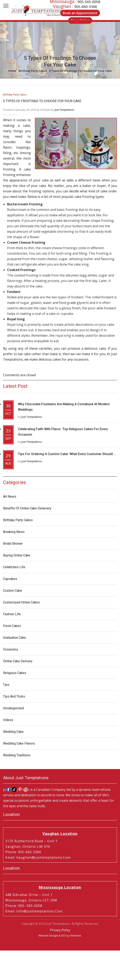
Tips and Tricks (14, 696)
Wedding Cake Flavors (19, 743)
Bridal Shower (13, 543)
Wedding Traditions (16, 755)
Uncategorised (13, 708)
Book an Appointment (80, 13)
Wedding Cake (13, 732)
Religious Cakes (14, 673)
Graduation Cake (14, 638)
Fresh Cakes (12, 626)
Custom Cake (12, 591)
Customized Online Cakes (21, 602)
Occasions (10, 649)
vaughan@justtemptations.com (43, 857)
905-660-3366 (85, 6)
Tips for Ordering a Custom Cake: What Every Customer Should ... (67, 454)
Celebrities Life (14, 567)
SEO (63, 935)
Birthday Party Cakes (32, 71)
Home (12, 71)
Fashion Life (12, 614)
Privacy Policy (60, 930)
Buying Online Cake (16, 555)
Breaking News (14, 532)
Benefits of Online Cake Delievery (27, 508)
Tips (6, 685)
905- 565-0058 (30, 905)
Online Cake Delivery (17, 661)
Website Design (48, 935)
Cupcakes (10, 579)
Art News (9, 496)
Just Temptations (64, 109)
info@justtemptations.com (39, 911)
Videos (8, 720)
